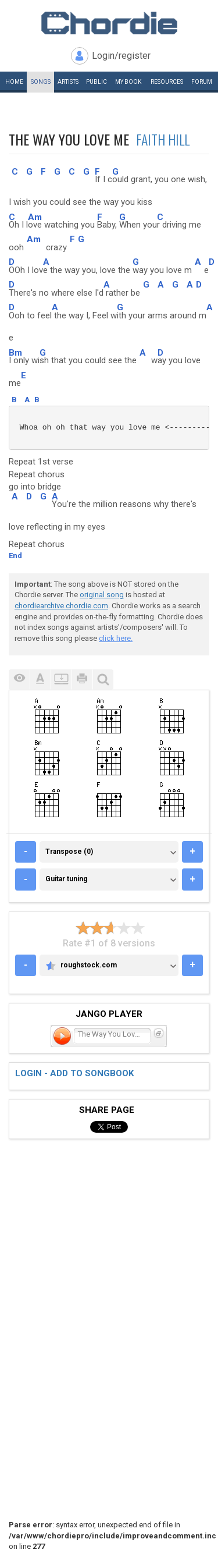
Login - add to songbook (74, 1073)
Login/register (121, 55)
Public (96, 82)
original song (102, 594)
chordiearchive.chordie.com (61, 605)
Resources (167, 82)
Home (14, 82)
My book (128, 82)
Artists (68, 82)
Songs (41, 82)
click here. (116, 638)
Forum (201, 82)
